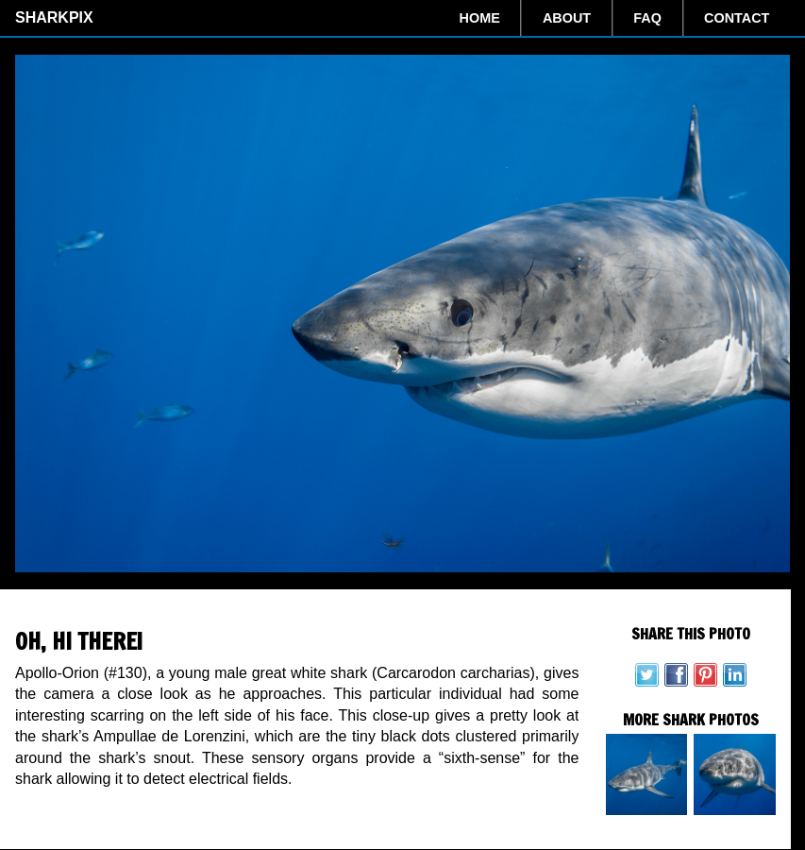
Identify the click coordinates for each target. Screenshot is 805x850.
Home (480, 18)
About (567, 18)
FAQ (647, 18)
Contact (736, 18)
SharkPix (54, 17)
